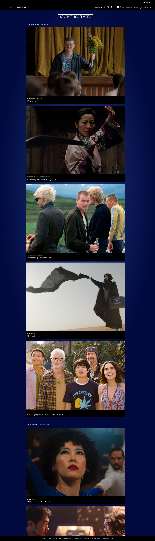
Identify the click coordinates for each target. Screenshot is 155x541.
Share (43, 538)
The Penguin (105, 463)
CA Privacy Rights (77, 538)
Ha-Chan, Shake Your (39, 205)
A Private (101, 332)
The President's (71, 332)
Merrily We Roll (104, 364)
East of (33, 428)
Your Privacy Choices (92, 538)
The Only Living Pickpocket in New (44, 248)
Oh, (65, 428)
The (66, 364)
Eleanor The (103, 396)
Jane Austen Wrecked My (40, 463)
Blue (66, 396)
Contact (49, 538)
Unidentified (84, 109)
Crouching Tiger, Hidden (92, 66)
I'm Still (67, 495)
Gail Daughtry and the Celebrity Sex (45, 153)
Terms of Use (67, 538)
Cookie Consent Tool (107, 538)
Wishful (86, 292)
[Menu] (5, 7)
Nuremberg (33, 396)
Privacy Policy (57, 538)
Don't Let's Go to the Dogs (105, 429)
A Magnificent (35, 332)
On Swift (69, 463)
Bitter (85, 248)
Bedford (84, 205)
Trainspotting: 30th (41, 109)
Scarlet (31, 364)
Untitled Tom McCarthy (39, 292)
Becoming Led (38, 495)
